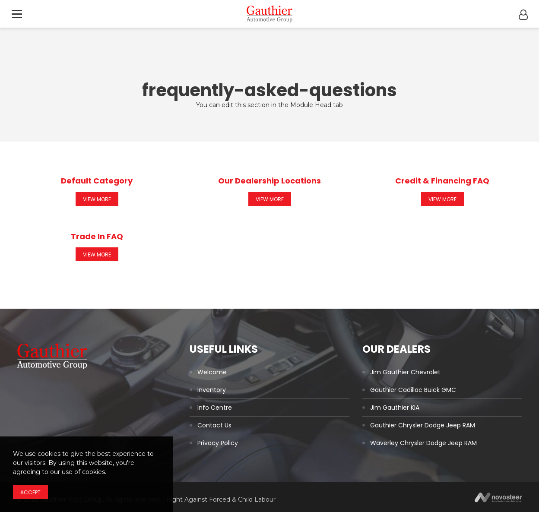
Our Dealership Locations (269, 180)
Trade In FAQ (97, 236)
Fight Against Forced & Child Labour (221, 499)
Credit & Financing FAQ (442, 180)
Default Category (97, 180)
